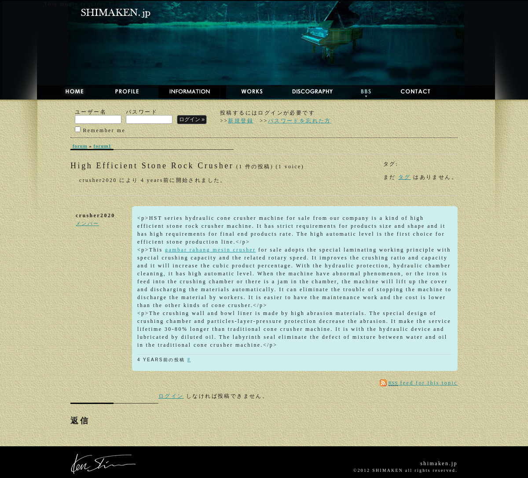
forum (80, 145)
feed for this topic (423, 383)
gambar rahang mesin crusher (210, 250)
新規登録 (240, 121)
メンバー (87, 223)
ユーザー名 (98, 116)
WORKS (244, 91)
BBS (358, 91)
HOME (66, 91)
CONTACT (408, 91)
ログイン (171, 396)
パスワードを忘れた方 (299, 121)
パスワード (149, 116)
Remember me (100, 129)
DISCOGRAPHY (303, 91)
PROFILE (122, 91)
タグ (404, 177)
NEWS (186, 91)
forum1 (102, 145)
